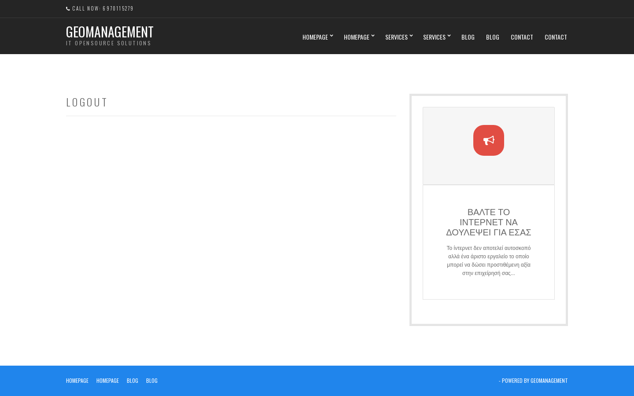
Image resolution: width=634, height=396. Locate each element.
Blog (468, 36)
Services (396, 36)
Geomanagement (110, 31)
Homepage (315, 36)
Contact (522, 36)
